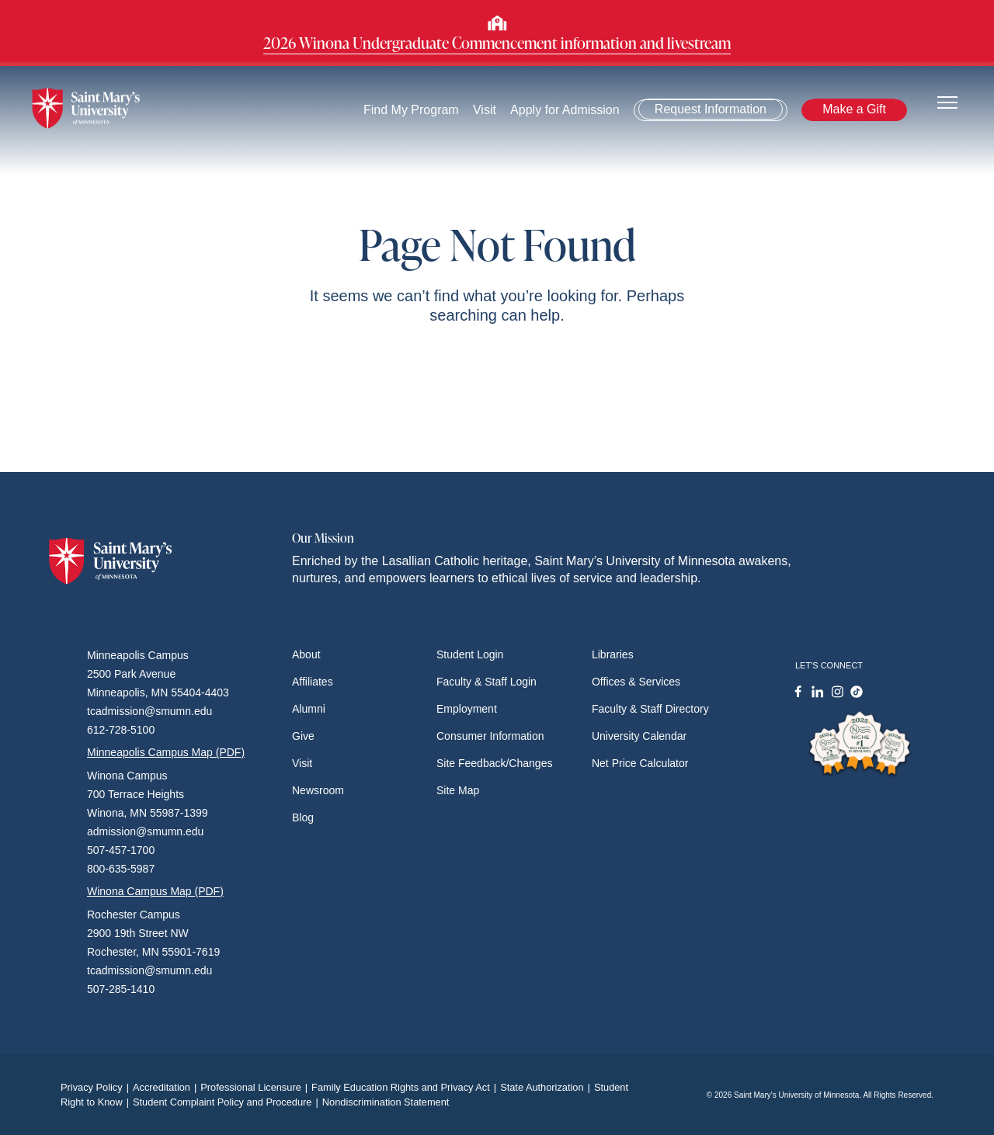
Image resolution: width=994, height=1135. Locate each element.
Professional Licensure (255, 1087)
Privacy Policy (97, 1087)
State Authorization (547, 1087)
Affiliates (312, 681)
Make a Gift (854, 109)
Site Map (457, 790)
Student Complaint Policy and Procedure (227, 1102)
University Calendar (639, 736)
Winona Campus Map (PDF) (155, 891)
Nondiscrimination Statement (386, 1102)
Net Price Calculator (640, 763)
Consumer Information (490, 736)
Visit (484, 109)
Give (303, 736)
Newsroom (318, 790)
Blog (303, 817)
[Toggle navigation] (947, 101)
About (306, 654)
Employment (466, 709)
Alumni (308, 709)
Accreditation (166, 1087)
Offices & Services (636, 681)
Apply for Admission (565, 109)
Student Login (469, 654)
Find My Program (411, 109)
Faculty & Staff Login (486, 681)
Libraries (613, 654)
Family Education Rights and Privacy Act (405, 1087)
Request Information (710, 109)
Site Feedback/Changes (494, 763)
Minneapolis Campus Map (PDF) (166, 752)
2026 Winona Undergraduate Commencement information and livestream (497, 43)
